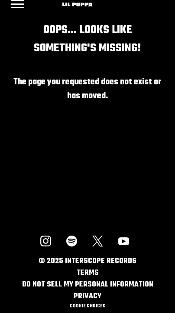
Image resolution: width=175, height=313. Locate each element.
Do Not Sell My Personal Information (87, 284)
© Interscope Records (87, 261)
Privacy (87, 296)
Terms (88, 273)
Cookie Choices (87, 306)
